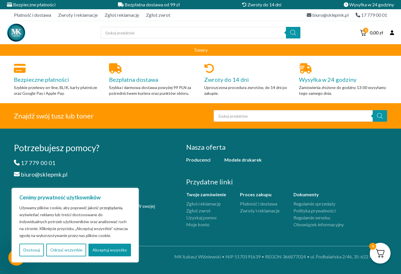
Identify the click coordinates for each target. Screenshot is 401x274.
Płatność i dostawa (32, 15)
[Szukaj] (293, 32)
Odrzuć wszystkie (66, 249)
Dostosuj (31, 249)
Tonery (201, 50)
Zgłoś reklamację (122, 15)
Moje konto (198, 224)
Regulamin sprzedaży (314, 203)
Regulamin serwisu (311, 217)
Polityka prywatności (314, 210)
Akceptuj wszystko (110, 249)
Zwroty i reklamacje (78, 15)
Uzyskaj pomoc (201, 217)
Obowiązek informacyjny (318, 224)
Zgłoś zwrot (158, 15)
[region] (75, 225)
